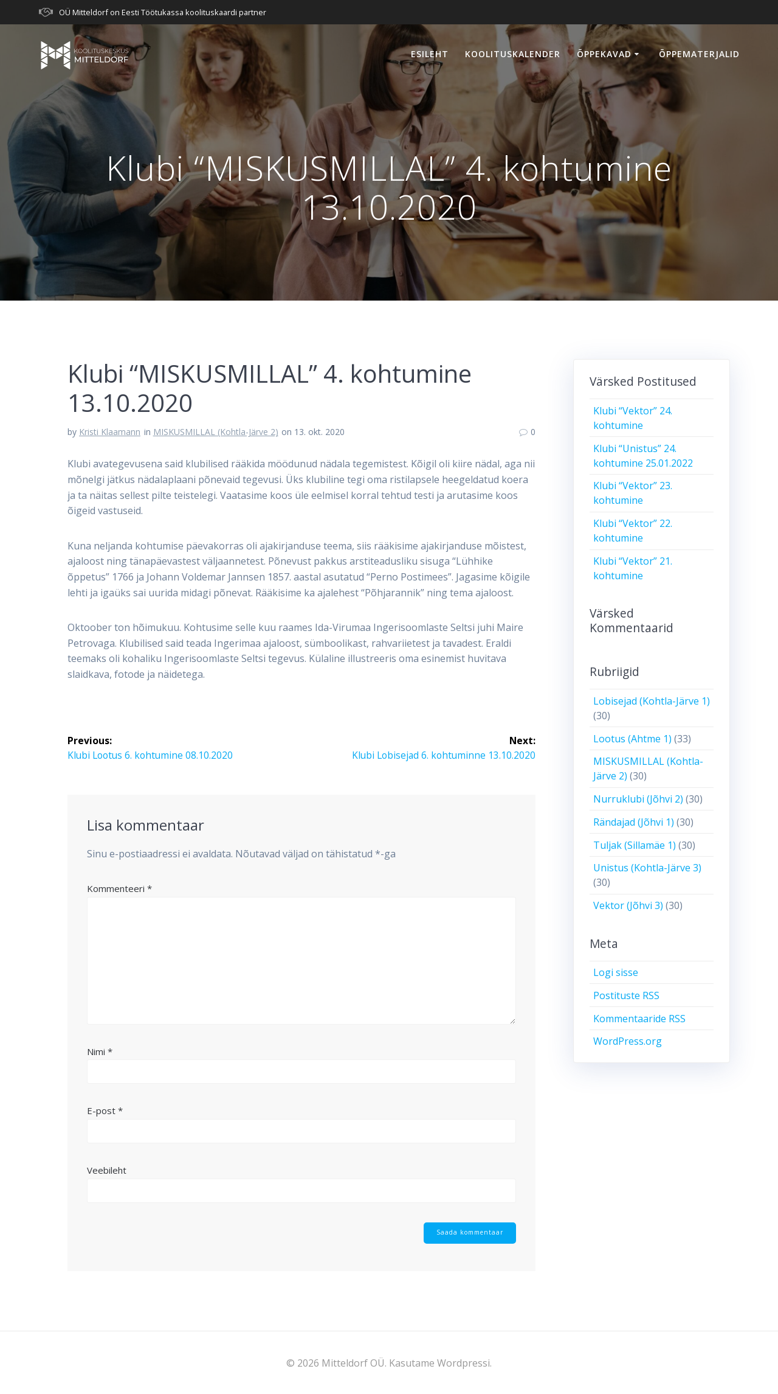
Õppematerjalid (699, 54)
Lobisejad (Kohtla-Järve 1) (651, 701)
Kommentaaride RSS (639, 1018)
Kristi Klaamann (109, 431)
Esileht (430, 54)
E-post (105, 1110)
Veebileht (106, 1170)
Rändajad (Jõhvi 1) (633, 822)
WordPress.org (627, 1041)
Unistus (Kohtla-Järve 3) (647, 867)
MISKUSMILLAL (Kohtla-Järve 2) (215, 431)
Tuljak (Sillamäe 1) (634, 845)
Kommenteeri (119, 888)
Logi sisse (615, 972)
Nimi (99, 1051)
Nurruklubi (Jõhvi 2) (638, 799)
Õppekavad (604, 54)
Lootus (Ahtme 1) (632, 738)
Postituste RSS (626, 995)
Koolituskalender (512, 54)
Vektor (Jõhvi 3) (628, 905)
